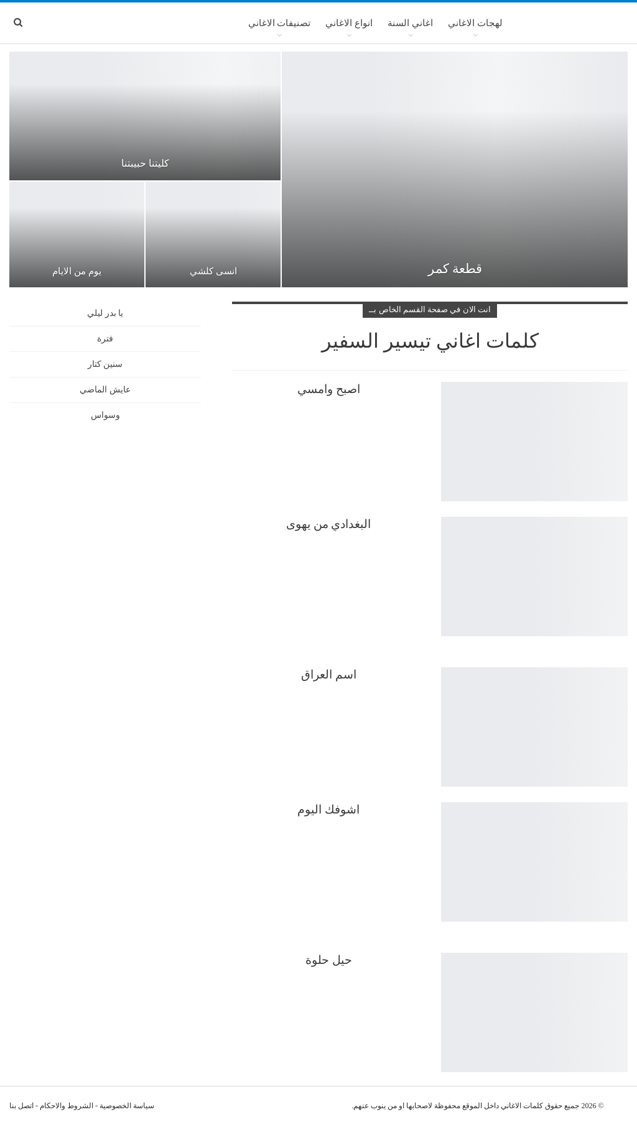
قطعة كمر (455, 268)
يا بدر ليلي (105, 313)
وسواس (105, 415)
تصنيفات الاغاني (279, 23)
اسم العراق (328, 674)
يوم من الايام (76, 271)
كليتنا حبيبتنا (145, 163)
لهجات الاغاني (475, 23)
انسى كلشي (213, 271)
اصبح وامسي (328, 389)
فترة (105, 338)
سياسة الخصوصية (127, 1105)
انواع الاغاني (349, 23)
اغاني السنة (410, 23)
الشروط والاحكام (66, 1105)
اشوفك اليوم (328, 809)
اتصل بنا (21, 1105)
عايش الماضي (105, 389)
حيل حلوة (328, 959)
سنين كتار (105, 364)
